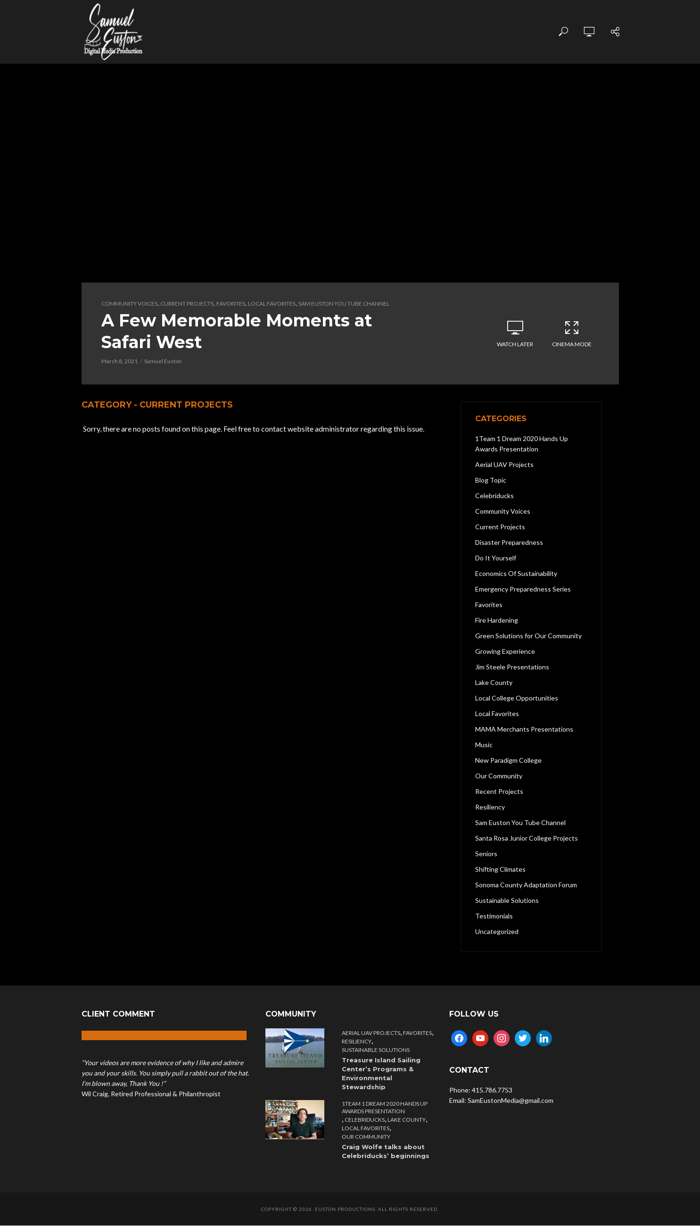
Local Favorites (272, 303)
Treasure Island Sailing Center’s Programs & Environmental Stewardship (381, 1074)
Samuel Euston (163, 361)
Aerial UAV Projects (371, 1033)
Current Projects (187, 303)
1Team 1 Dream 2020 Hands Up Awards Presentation (385, 1108)
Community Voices (129, 303)
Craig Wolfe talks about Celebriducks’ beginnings (385, 1151)
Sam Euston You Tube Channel (343, 303)
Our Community (366, 1137)
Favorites (230, 303)
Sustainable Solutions (376, 1050)
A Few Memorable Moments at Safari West (238, 331)
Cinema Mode (572, 333)
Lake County (406, 1120)
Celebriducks (365, 1120)
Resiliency (356, 1041)
